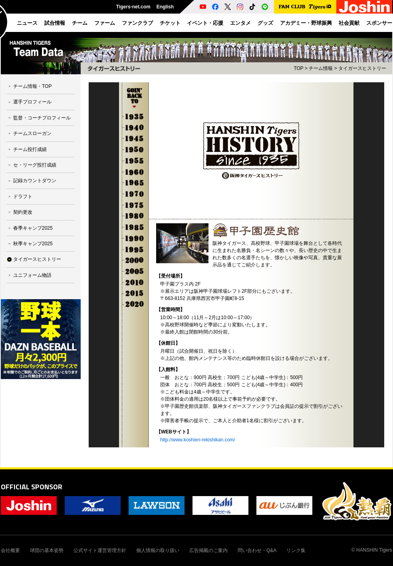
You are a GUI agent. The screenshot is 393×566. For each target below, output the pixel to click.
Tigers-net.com (133, 7)
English (165, 7)
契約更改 (22, 212)
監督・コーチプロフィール (42, 118)
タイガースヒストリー (37, 259)
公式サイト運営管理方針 (99, 550)
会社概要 (10, 550)
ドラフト (22, 196)
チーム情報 (321, 68)
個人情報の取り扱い (157, 550)
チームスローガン (32, 133)
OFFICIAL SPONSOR (31, 486)
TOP (298, 68)
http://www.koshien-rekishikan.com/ (197, 440)
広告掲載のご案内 (208, 550)
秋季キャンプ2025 (33, 243)
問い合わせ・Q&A (257, 550)
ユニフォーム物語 (32, 275)
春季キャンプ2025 (33, 228)
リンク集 (296, 550)
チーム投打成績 (30, 149)
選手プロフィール (32, 102)
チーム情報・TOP (32, 86)
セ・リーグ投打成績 (34, 165)
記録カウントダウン (34, 180)
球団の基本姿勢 (47, 550)
